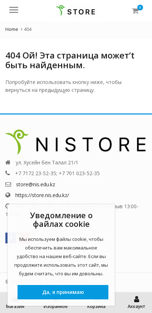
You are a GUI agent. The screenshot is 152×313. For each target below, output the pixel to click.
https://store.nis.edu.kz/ (42, 195)
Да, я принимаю (63, 292)
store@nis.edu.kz (35, 184)
